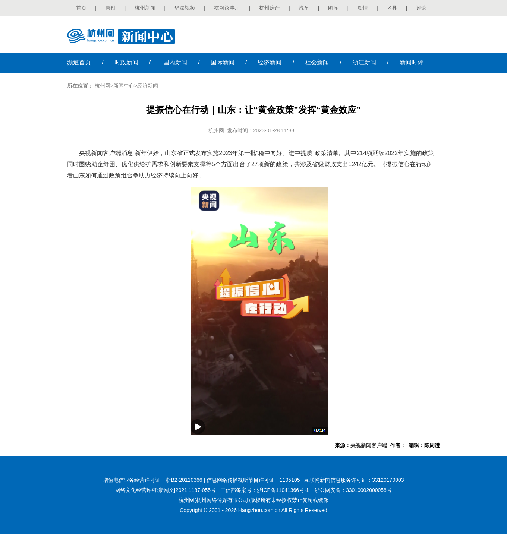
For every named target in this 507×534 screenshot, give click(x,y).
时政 (126, 62)
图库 (333, 8)
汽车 (304, 8)
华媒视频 (184, 8)
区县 (392, 8)
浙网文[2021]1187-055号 (187, 490)
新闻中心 (123, 86)
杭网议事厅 (227, 8)
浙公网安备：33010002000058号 (353, 490)
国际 (222, 62)
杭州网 (102, 86)
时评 (411, 62)
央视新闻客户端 (368, 445)
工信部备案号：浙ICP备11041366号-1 (264, 490)
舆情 (363, 8)
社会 (317, 62)
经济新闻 (147, 86)
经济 (269, 62)
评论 (421, 8)
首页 (81, 8)
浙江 (364, 62)
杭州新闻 (145, 8)
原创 (110, 8)
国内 (175, 62)
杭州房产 (269, 8)
